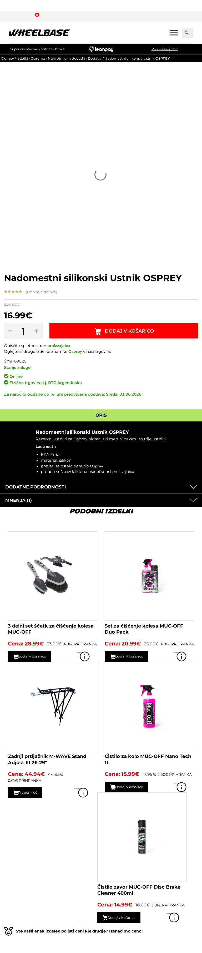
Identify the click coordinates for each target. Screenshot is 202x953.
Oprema (38, 58)
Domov (7, 58)
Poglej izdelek (90, 656)
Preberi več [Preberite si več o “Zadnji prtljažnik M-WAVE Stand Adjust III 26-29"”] (31, 792)
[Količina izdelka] (24, 331)
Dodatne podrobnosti (35, 487)
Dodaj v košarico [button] (36, 656)
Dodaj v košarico (130, 331)
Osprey (75, 351)
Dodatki (95, 58)
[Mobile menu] (174, 32)
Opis (101, 415)
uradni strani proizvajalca (112, 471)
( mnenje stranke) (41, 292)
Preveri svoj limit (165, 49)
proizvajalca (59, 345)
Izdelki (22, 58)
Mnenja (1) (18, 500)
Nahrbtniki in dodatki (66, 58)
